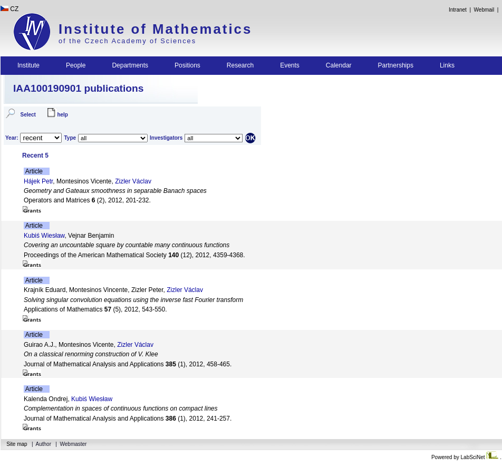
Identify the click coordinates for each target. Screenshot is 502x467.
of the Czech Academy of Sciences (127, 41)
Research (240, 65)
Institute (28, 65)
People (75, 65)
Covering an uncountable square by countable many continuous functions (126, 245)
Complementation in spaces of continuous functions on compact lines (121, 408)
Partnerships (395, 65)
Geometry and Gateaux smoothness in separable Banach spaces (115, 190)
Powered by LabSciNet (465, 457)
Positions (187, 65)
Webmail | (487, 10)
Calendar (339, 65)
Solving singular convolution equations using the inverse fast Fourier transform (133, 300)
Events (290, 65)
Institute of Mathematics (155, 29)
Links (447, 65)
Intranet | (460, 10)
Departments (130, 65)
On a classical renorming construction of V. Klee (91, 354)
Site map (16, 444)
